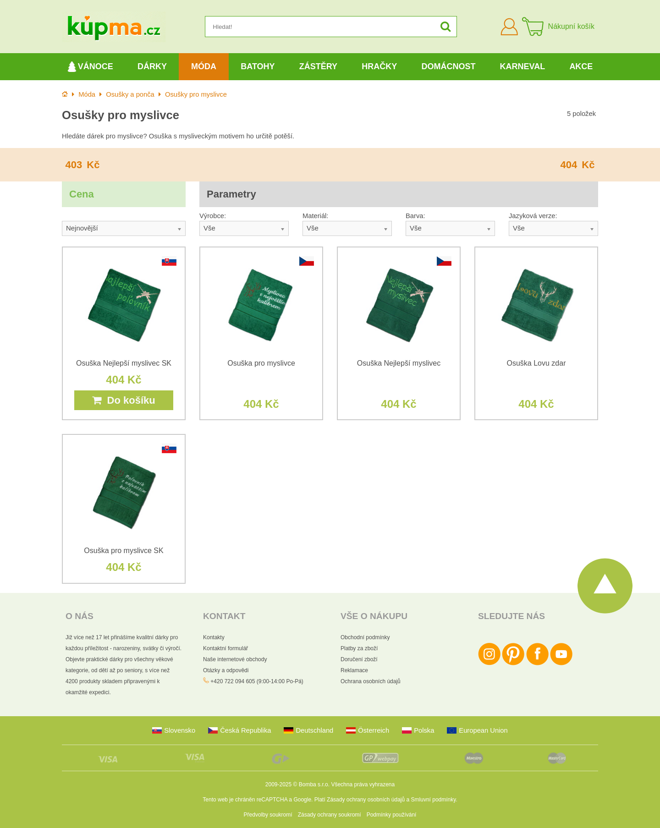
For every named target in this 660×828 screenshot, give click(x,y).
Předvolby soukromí (268, 815)
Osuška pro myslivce (261, 363)
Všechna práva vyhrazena (363, 784)
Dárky (152, 66)
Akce (581, 66)
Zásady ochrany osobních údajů (366, 799)
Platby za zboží (359, 648)
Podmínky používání (392, 815)
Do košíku (123, 400)
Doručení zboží (359, 659)
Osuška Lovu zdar (536, 363)
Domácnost (448, 66)
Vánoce (90, 66)
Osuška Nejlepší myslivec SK (123, 363)
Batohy (258, 66)
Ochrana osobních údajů (371, 681)
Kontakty (214, 637)
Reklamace (354, 670)
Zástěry (318, 66)
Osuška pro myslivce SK (123, 550)
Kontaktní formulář (225, 648)
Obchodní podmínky (365, 637)
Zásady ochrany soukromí (329, 815)
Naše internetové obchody (235, 659)
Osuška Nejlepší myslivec (398, 363)
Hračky (379, 66)
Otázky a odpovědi (225, 670)
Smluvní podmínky (433, 799)
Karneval (522, 66)
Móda (203, 66)
